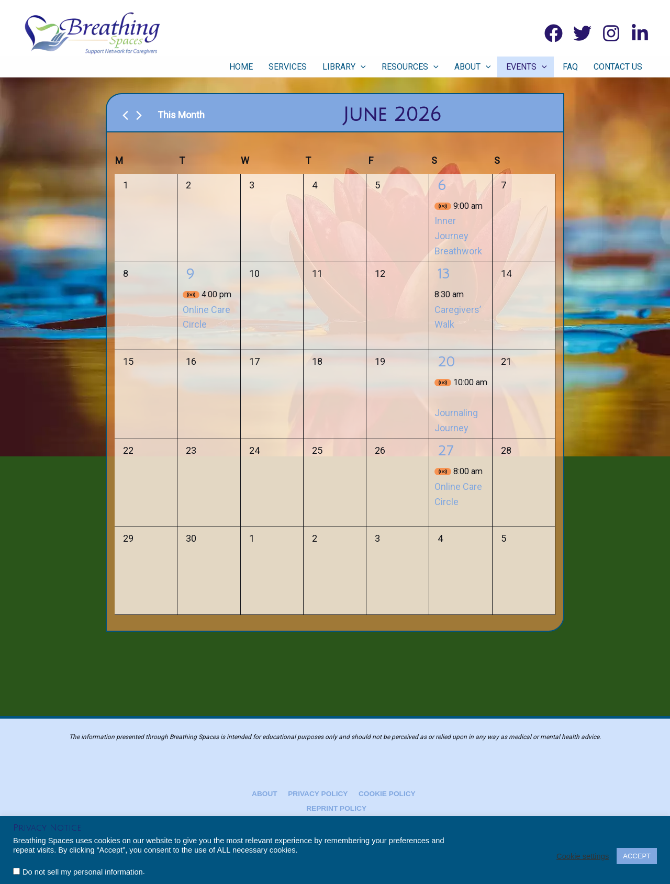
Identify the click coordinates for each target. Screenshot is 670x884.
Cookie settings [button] (582, 856)
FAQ (574, 67)
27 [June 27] (445, 451)
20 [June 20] (446, 362)
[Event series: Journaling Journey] (438, 397)
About (482, 67)
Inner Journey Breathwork (458, 235)
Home (261, 67)
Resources (422, 67)
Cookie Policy (384, 793)
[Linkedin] (640, 33)
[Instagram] (611, 33)
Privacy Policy (317, 793)
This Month (181, 114)
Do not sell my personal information (83, 872)
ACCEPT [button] (637, 856)
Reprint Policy (336, 808)
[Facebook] (553, 33)
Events (533, 67)
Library (359, 67)
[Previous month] (125, 115)
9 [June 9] (190, 274)
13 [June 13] (444, 274)
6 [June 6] (442, 185)
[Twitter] (582, 33)
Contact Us (619, 67)
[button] (376, 67)
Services (305, 67)
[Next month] (139, 115)
